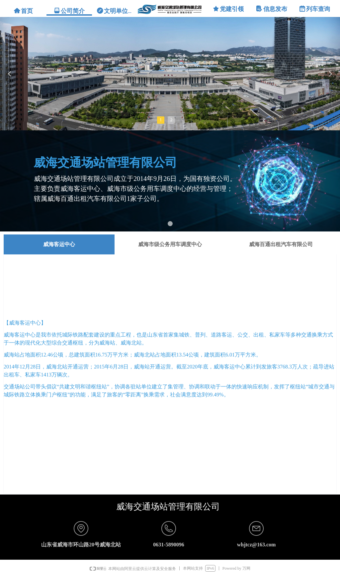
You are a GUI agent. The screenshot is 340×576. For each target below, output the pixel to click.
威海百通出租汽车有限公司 (281, 244)
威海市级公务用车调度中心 (170, 244)
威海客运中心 (59, 244)
